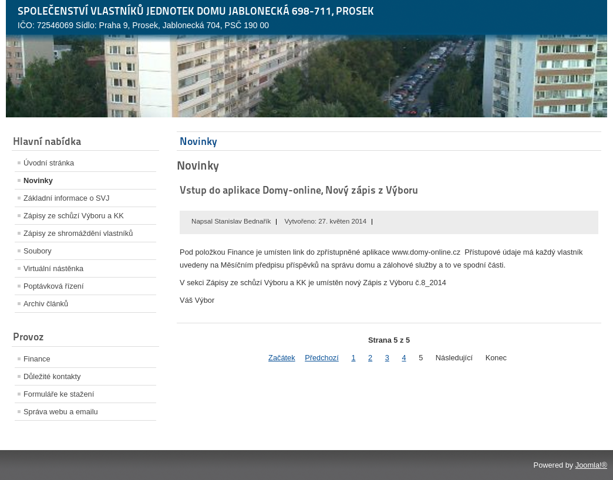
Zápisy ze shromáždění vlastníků (78, 233)
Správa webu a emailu (60, 411)
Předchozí (322, 357)
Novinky (38, 180)
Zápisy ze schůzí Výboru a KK (73, 215)
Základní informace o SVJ (66, 198)
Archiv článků (45, 303)
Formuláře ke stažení (58, 394)
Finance (36, 358)
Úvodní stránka (48, 162)
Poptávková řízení (53, 286)
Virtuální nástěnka (53, 268)
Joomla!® (591, 465)
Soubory (37, 250)
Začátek (281, 357)
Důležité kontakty (51, 376)
